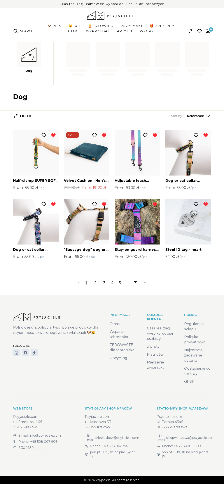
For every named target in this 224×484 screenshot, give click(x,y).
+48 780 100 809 (187, 446)
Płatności (155, 354)
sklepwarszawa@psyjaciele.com (190, 438)
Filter (22, 116)
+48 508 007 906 (43, 442)
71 (136, 283)
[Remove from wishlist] (53, 135)
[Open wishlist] (199, 31)
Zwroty (153, 346)
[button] (191, 116)
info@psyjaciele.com (45, 435)
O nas (114, 324)
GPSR (189, 381)
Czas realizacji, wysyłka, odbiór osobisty (160, 333)
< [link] (78, 283)
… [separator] (128, 283)
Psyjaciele (103, 480)
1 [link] (86, 283)
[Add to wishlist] (43, 135)
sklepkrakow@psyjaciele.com (117, 438)
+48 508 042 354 (115, 446)
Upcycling (118, 358)
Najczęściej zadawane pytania (193, 355)
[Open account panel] (190, 31)
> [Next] (145, 283)
